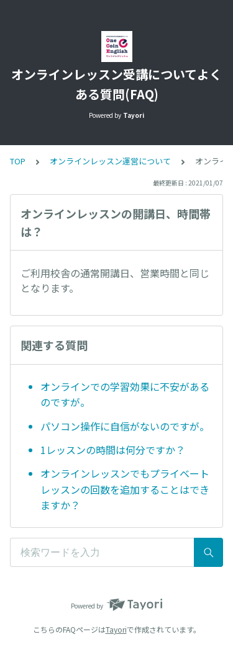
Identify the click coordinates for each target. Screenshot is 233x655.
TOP (17, 161)
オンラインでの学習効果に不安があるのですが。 (124, 394)
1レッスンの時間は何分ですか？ (112, 449)
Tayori (116, 629)
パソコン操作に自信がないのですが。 (124, 426)
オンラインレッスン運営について (110, 161)
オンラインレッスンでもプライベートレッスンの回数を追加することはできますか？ (124, 489)
